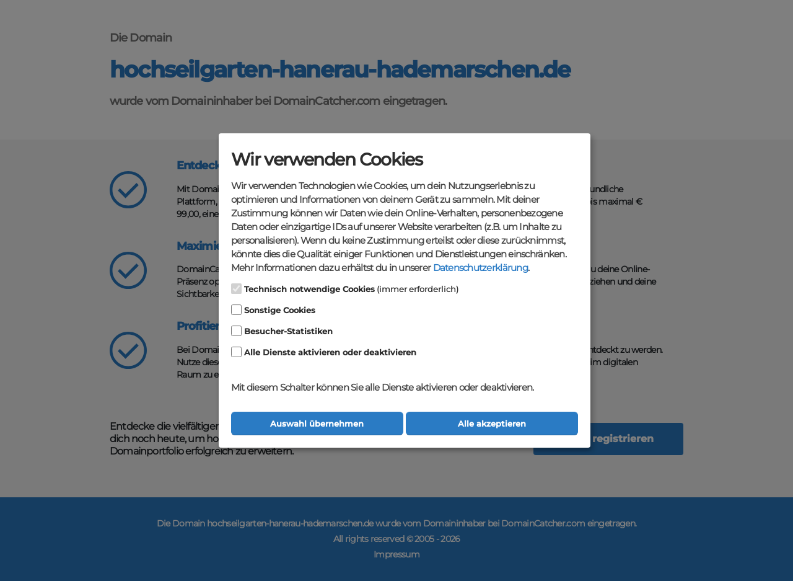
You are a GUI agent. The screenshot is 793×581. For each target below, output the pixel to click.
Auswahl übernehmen (317, 423)
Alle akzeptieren (492, 423)
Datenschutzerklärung (480, 267)
